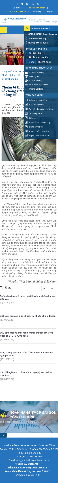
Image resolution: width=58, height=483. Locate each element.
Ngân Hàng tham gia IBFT (39, 136)
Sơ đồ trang (18, 8)
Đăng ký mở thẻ (34, 127)
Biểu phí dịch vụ (34, 105)
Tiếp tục (31, 62)
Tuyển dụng (36, 11)
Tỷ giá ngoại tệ (33, 113)
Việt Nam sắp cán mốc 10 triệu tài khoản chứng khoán (28, 316)
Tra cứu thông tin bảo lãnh (39, 109)
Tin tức (18, 71)
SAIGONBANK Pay (35, 38)
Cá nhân (37, 53)
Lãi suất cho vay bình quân (39, 122)
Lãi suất (30, 118)
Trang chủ (7, 71)
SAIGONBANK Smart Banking (41, 34)
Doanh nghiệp (41, 57)
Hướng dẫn (45, 62)
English (50, 11)
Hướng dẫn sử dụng (36, 43)
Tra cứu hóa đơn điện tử (15, 11)
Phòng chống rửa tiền (37, 131)
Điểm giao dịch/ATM (36, 100)
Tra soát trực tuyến (36, 8)
